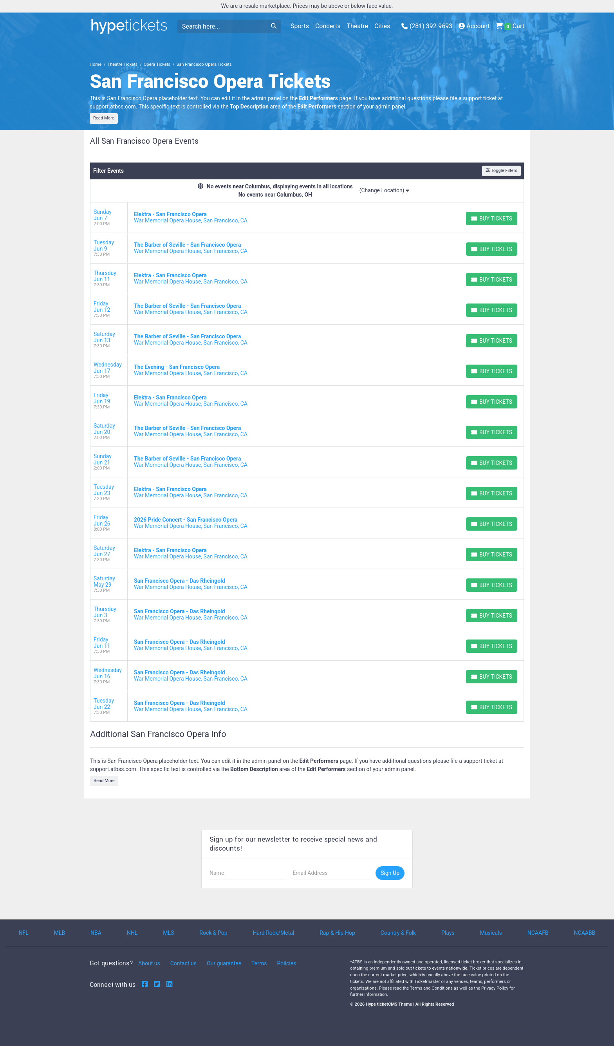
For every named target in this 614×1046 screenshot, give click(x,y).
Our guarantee (224, 963)
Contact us (183, 963)
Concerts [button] (328, 26)
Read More (103, 118)
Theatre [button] (357, 26)
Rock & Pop (213, 933)
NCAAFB (538, 933)
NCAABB (585, 933)
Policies (286, 963)
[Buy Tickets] (491, 218)
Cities (382, 26)
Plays (448, 933)
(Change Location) (384, 190)
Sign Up (390, 873)
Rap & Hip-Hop (337, 933)
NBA (95, 933)
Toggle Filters (501, 170)
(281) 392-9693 (427, 26)
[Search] (221, 26)
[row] (307, 217)
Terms (259, 963)
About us (149, 963)
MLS (168, 933)
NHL (132, 933)
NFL (23, 933)
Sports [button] (300, 26)
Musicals (491, 933)
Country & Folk (398, 933)
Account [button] (474, 26)
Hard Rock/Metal (273, 933)
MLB (59, 933)
